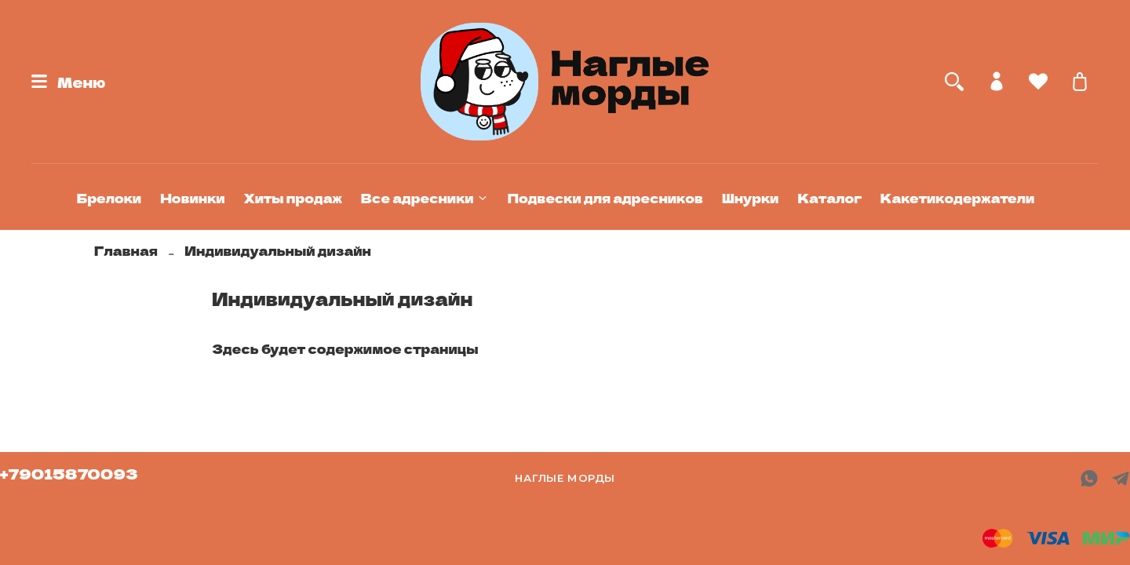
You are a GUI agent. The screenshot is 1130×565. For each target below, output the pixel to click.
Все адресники (425, 197)
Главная (126, 250)
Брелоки (109, 197)
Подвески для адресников (605, 197)
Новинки (192, 197)
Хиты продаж (293, 197)
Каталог (829, 197)
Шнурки (750, 197)
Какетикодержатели (957, 197)
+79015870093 (69, 473)
